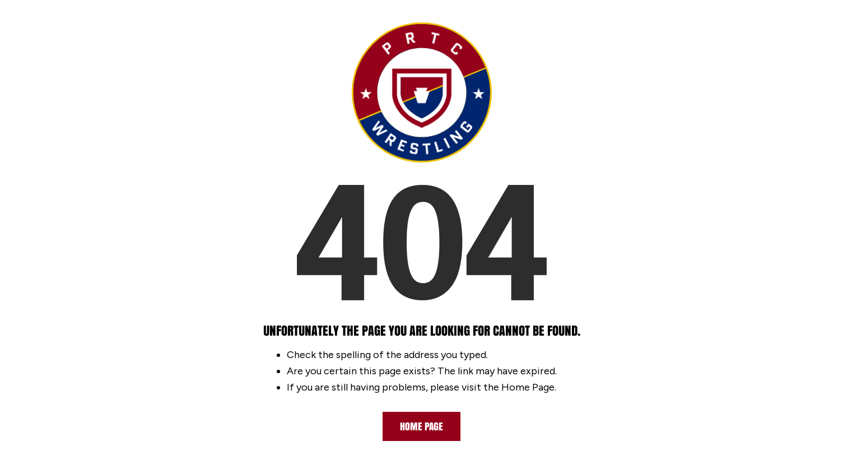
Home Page (421, 426)
